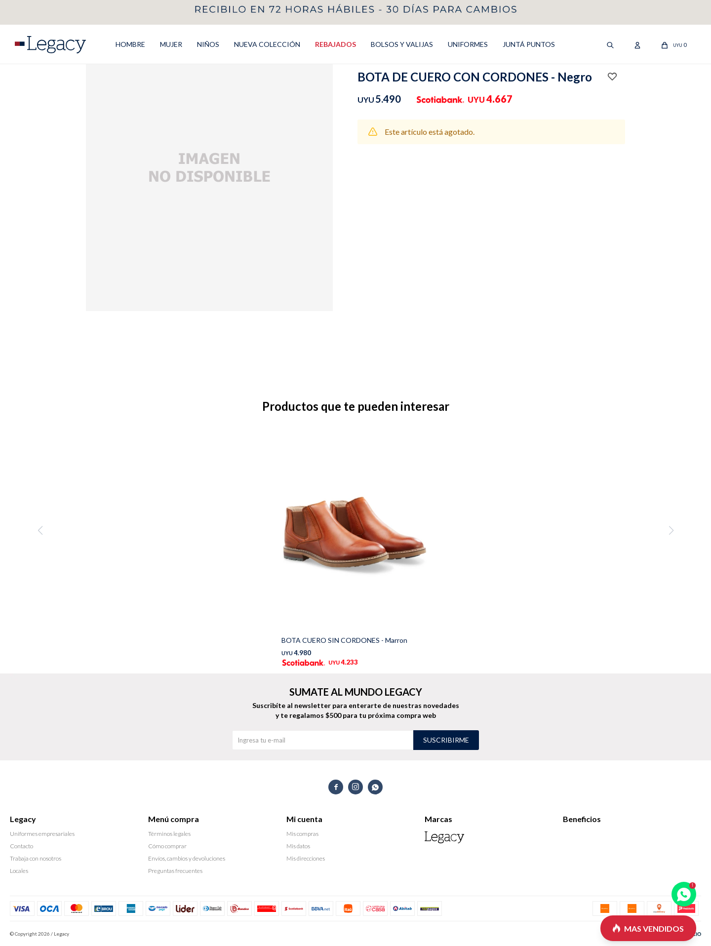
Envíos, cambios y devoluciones (186, 858)
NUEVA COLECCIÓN (267, 44)
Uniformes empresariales (42, 833)
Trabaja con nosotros (35, 858)
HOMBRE (130, 44)
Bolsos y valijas (402, 44)
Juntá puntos (529, 44)
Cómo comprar (167, 846)
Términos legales (169, 833)
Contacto (21, 846)
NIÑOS (208, 44)
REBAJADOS (335, 44)
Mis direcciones (305, 858)
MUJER (171, 44)
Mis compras (302, 833)
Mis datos (298, 846)
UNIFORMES (468, 44)
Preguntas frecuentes (175, 870)
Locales (19, 870)
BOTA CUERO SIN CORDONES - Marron (344, 640)
